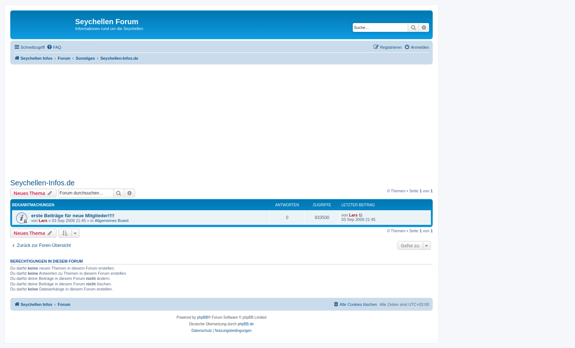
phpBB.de (246, 324)
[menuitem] (54, 47)
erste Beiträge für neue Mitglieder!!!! (72, 215)
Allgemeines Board (111, 220)
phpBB (202, 317)
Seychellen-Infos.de (42, 183)
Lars (43, 220)
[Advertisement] (230, 121)
